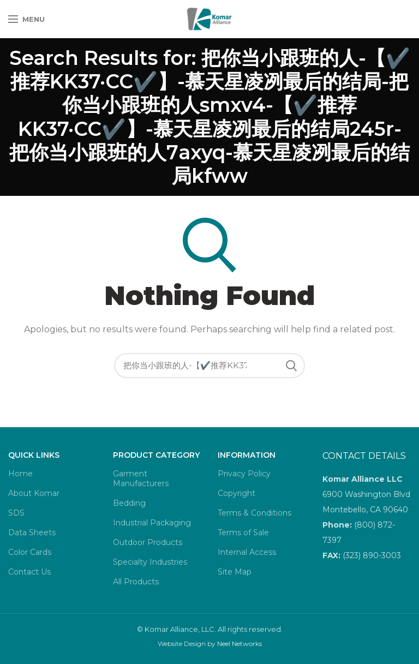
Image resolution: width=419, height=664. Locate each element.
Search (291, 365)
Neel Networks (239, 643)
